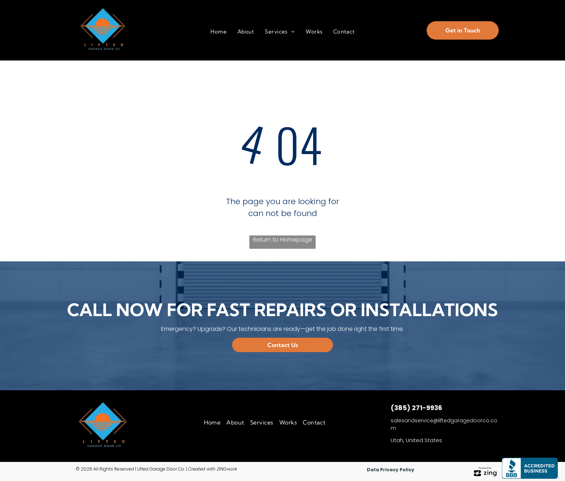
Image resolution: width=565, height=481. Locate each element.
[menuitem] (218, 32)
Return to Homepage (282, 239)
